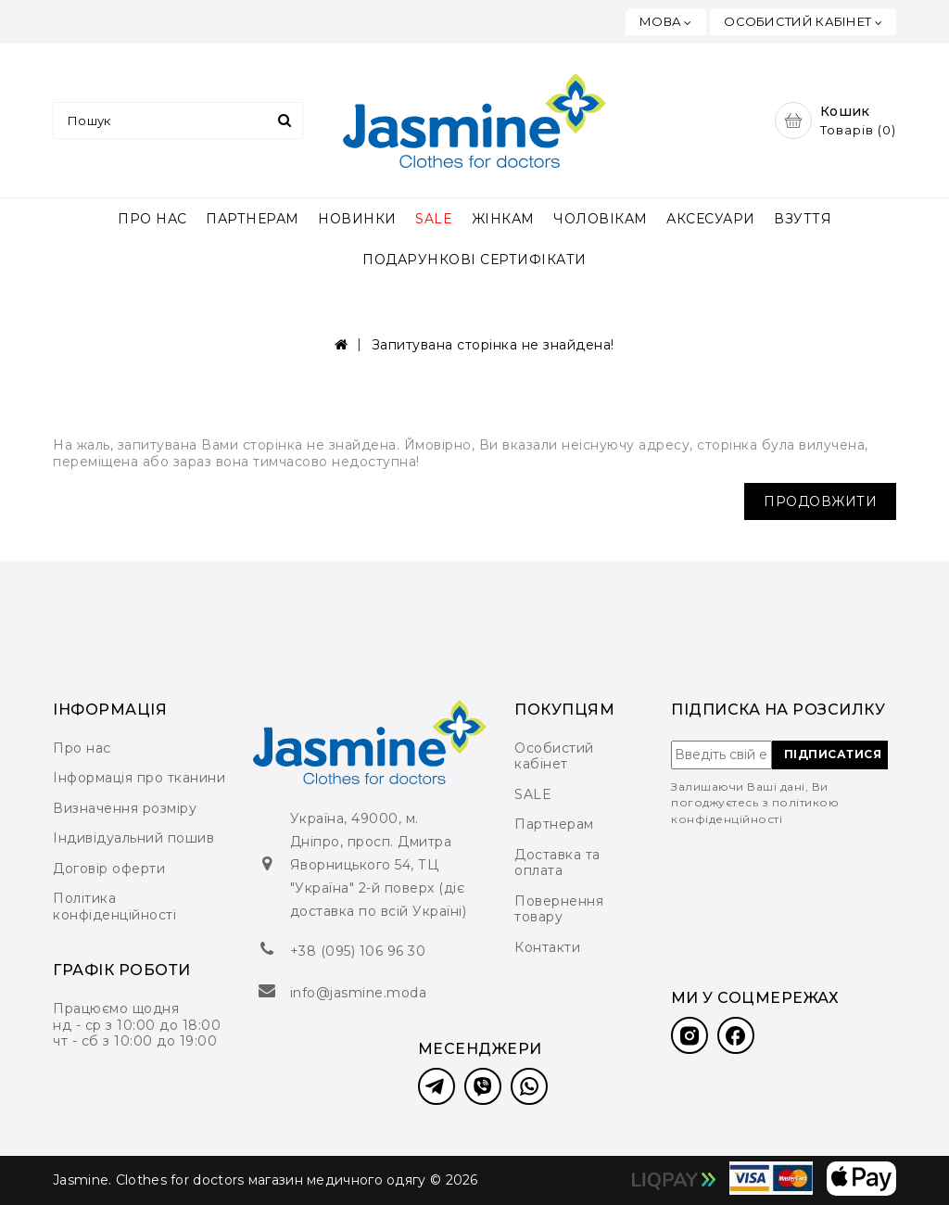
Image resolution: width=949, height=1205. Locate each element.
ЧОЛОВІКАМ (600, 218)
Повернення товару (558, 909)
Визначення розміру (124, 808)
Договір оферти (109, 868)
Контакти (547, 947)
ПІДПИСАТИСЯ (833, 754)
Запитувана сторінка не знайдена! (493, 344)
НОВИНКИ (357, 218)
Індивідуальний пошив (133, 838)
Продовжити (820, 501)
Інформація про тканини (139, 777)
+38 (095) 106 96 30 (358, 951)
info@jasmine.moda (358, 992)
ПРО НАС (152, 218)
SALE (433, 218)
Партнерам (554, 824)
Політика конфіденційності (114, 906)
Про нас (82, 748)
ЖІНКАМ (503, 218)
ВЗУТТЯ (802, 218)
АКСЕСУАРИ (710, 218)
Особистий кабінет (554, 756)
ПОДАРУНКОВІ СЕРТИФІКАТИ (474, 259)
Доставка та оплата (557, 863)
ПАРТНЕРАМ (252, 218)
